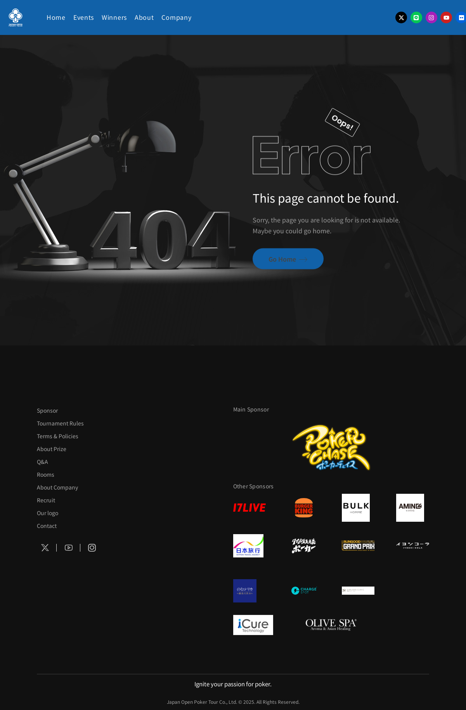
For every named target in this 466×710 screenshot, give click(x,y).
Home (56, 17)
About (144, 17)
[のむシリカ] (249, 590)
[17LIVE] (249, 507)
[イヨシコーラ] (412, 545)
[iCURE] (258, 625)
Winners (114, 17)
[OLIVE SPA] (331, 625)
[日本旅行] (249, 545)
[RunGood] (358, 546)
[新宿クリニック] (358, 591)
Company (176, 17)
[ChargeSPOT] (304, 590)
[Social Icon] (45, 548)
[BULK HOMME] (358, 508)
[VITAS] (412, 508)
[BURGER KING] (304, 508)
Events (83, 17)
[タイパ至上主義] (304, 545)
